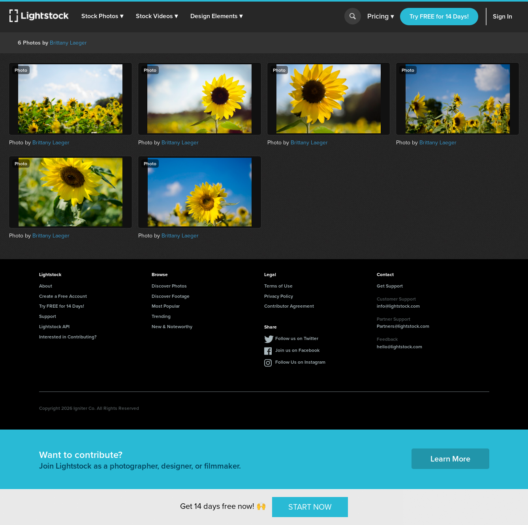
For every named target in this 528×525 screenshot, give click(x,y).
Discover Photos (169, 285)
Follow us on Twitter (296, 338)
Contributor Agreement (289, 306)
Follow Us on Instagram (300, 362)
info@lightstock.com (398, 306)
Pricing (380, 16)
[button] (102, 16)
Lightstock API (54, 326)
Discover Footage (171, 296)
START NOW (310, 507)
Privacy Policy (278, 296)
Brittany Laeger (68, 43)
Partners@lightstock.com (403, 326)
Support (47, 316)
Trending (161, 316)
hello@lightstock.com (399, 346)
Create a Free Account (63, 296)
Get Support (390, 285)
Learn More (450, 458)
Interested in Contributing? (68, 336)
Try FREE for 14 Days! (439, 16)
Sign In (502, 16)
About (45, 285)
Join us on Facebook (297, 350)
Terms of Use (278, 285)
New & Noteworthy (172, 326)
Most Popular (166, 306)
